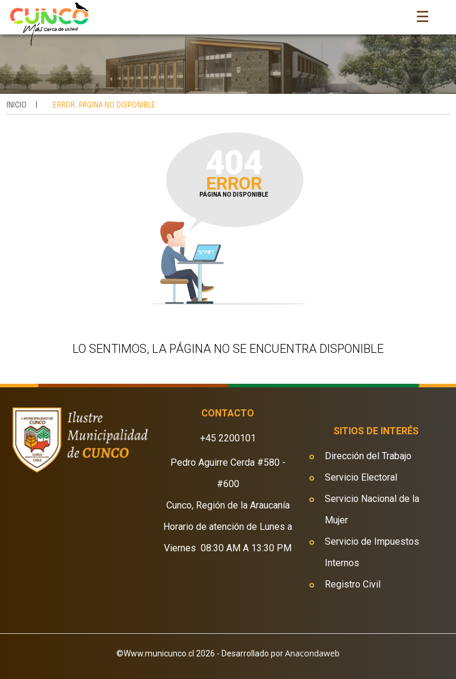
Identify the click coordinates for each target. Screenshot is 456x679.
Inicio (17, 105)
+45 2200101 (228, 438)
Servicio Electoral (361, 477)
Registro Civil (353, 584)
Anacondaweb (312, 653)
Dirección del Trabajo (368, 456)
